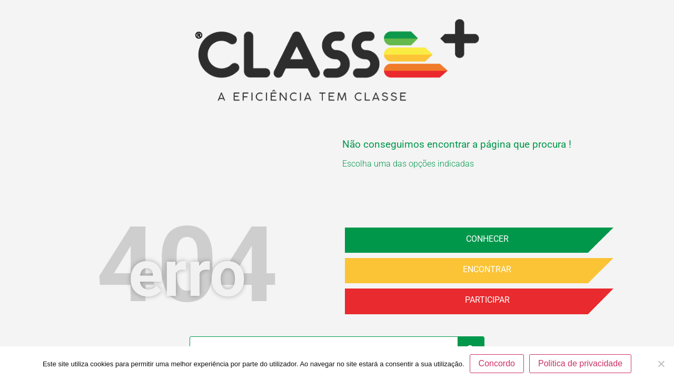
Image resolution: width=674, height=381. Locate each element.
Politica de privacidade (580, 363)
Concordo (497, 363)
